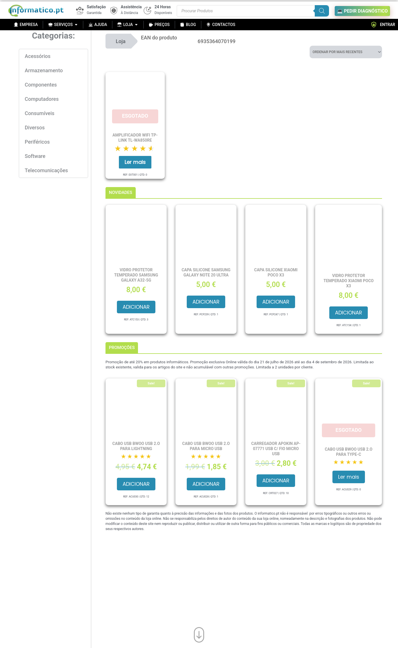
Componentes (41, 85)
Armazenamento (44, 70)
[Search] (322, 11)
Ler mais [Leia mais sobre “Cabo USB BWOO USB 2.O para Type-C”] (348, 476)
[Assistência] (113, 10)
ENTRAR (383, 24)
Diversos (35, 128)
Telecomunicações (46, 170)
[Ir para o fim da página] (199, 633)
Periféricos (37, 142)
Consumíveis (39, 113)
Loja (120, 41)
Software (35, 156)
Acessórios (37, 56)
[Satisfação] (80, 10)
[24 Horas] (147, 10)
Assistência (131, 7)
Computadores (42, 99)
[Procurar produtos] (253, 11)
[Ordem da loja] (346, 52)
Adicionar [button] (136, 306)
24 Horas (163, 7)
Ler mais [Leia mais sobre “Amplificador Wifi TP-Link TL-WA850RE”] (135, 162)
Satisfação (96, 7)
